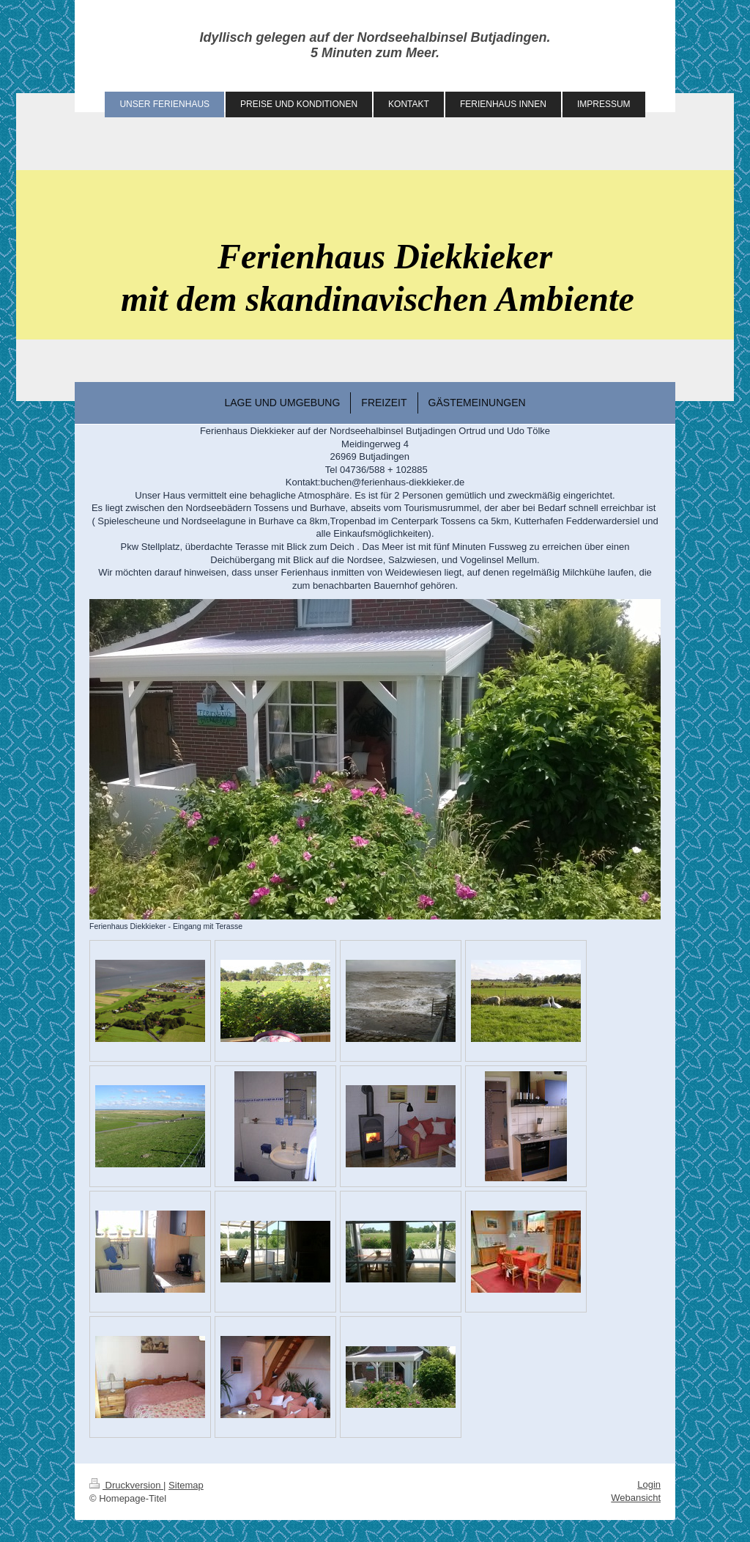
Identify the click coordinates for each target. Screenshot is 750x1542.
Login (649, 1484)
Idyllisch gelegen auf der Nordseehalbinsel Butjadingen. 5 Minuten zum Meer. (374, 45)
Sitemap (186, 1485)
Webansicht (636, 1497)
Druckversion (126, 1485)
